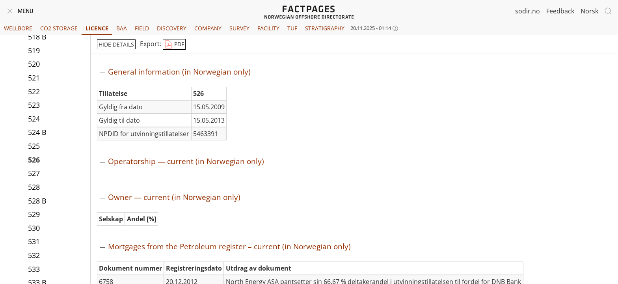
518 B (37, 36)
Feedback (560, 11)
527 (34, 173)
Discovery (171, 28)
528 (34, 187)
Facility (268, 28)
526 (34, 159)
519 (34, 50)
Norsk (589, 11)
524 (34, 118)
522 (34, 91)
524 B (37, 132)
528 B (37, 201)
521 (34, 77)
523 (34, 105)
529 (34, 214)
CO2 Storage (59, 28)
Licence (97, 28)
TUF (292, 28)
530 (34, 228)
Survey (239, 28)
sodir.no (527, 11)
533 (34, 269)
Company (208, 28)
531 (34, 241)
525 (34, 146)
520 (34, 64)
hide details (116, 44)
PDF (174, 44)
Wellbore (18, 28)
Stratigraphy (324, 28)
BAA (121, 28)
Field (142, 28)
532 (34, 255)
